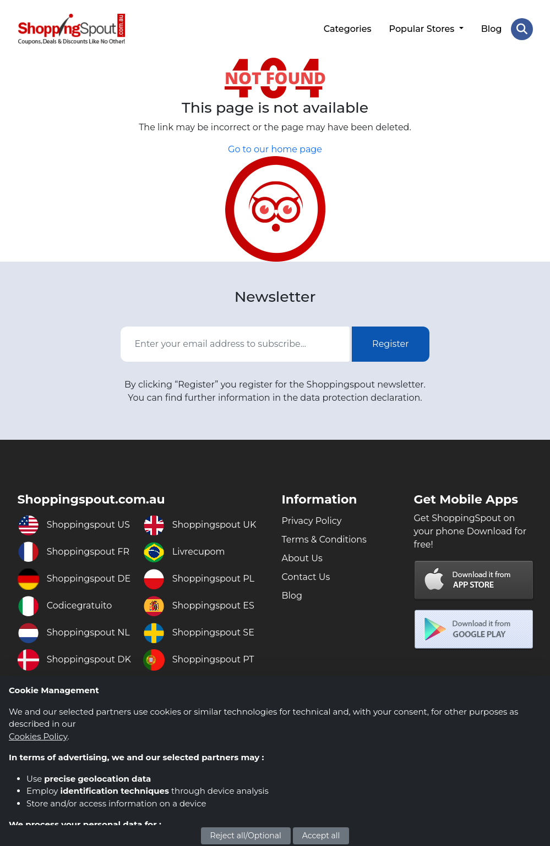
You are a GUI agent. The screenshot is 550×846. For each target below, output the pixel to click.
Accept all (321, 836)
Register (390, 344)
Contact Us (306, 577)
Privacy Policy (312, 521)
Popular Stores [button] (423, 29)
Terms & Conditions (324, 539)
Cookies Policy (38, 736)
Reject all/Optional (245, 836)
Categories (348, 29)
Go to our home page (275, 149)
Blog (491, 29)
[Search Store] (522, 29)
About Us (302, 558)
